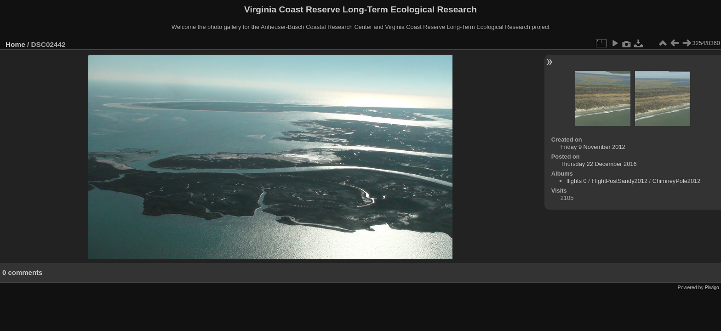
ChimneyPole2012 (676, 180)
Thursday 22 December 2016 (599, 163)
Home (15, 44)
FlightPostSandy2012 (619, 180)
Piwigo (712, 287)
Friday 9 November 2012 (593, 146)
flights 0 (576, 180)
